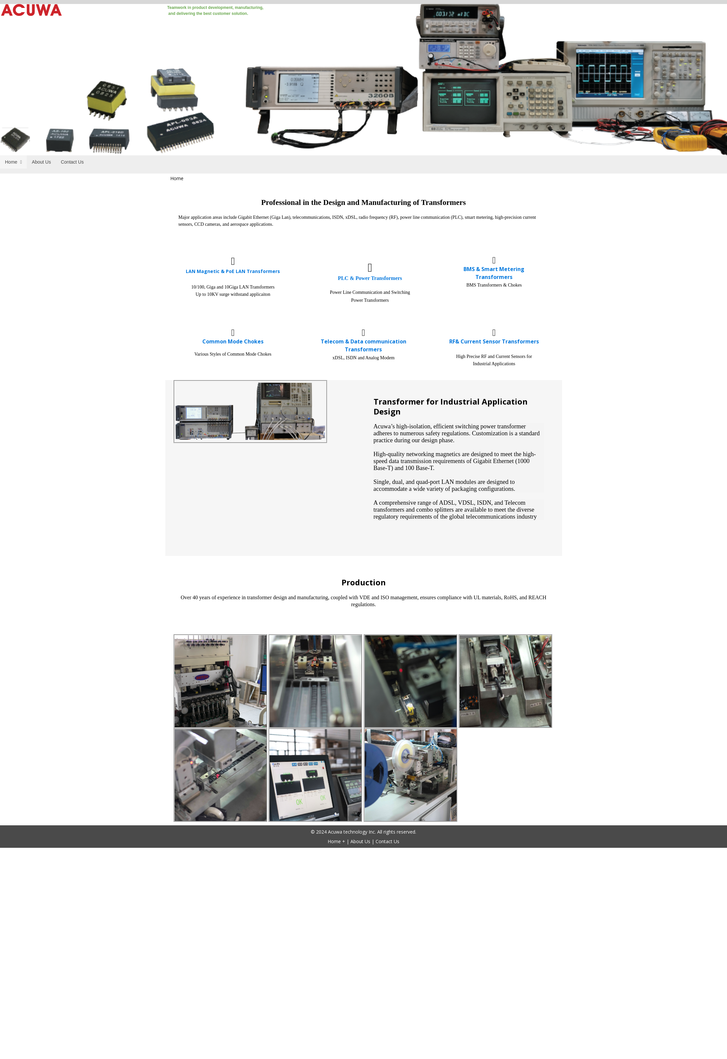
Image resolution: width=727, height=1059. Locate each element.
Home (176, 178)
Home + (336, 841)
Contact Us (387, 841)
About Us (360, 841)
